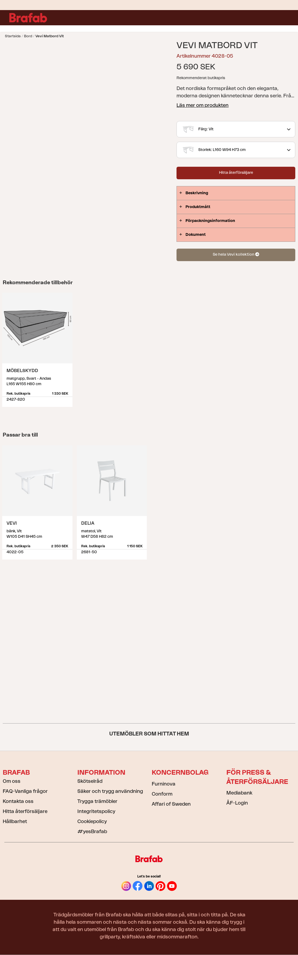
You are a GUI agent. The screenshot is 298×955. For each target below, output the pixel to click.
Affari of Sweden (171, 804)
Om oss (11, 781)
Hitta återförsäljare (236, 173)
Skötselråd (89, 781)
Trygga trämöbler (97, 801)
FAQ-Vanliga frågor (25, 791)
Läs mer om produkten (203, 105)
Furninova (163, 783)
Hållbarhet (15, 821)
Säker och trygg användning (110, 791)
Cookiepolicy (92, 821)
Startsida (13, 36)
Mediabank (239, 792)
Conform (162, 794)
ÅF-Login (237, 803)
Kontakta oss (18, 801)
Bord (28, 36)
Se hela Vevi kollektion (236, 254)
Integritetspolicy (96, 811)
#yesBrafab (92, 831)
